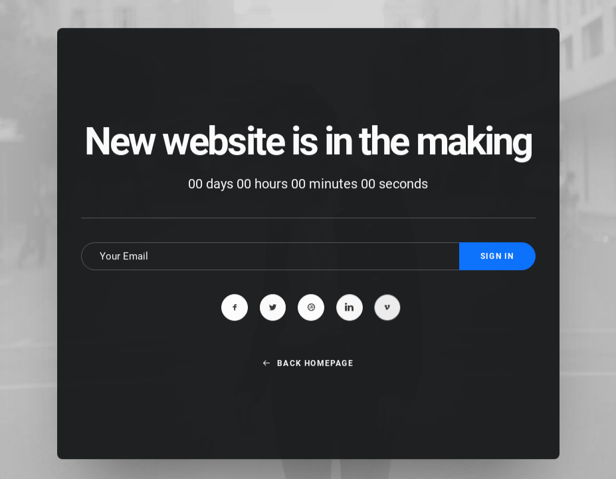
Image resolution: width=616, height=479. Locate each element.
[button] (234, 323)
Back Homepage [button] (308, 378)
